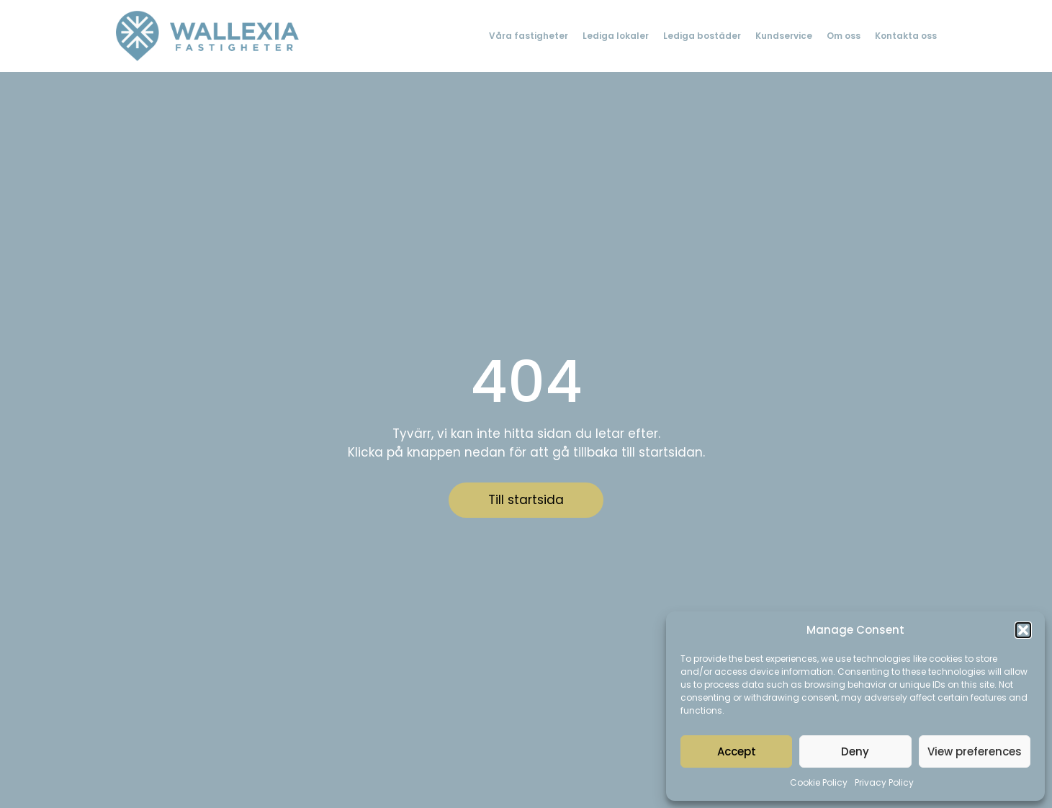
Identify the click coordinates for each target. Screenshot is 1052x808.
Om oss (843, 36)
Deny (855, 751)
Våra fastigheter (528, 36)
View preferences (974, 751)
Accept (736, 751)
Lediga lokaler (616, 36)
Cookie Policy (819, 782)
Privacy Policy (884, 782)
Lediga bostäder (702, 36)
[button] (1023, 630)
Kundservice (783, 36)
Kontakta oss (906, 36)
